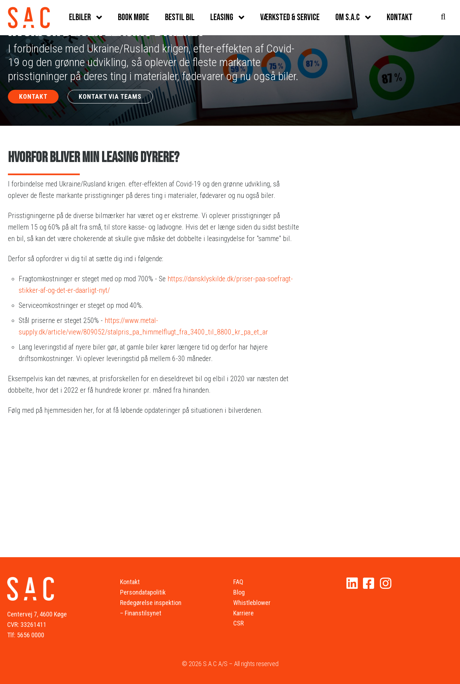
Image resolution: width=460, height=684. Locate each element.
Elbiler (80, 17)
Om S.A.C (347, 17)
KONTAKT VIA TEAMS (110, 96)
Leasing (221, 17)
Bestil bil (179, 17)
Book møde (133, 17)
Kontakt (400, 17)
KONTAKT (33, 96)
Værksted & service (289, 17)
